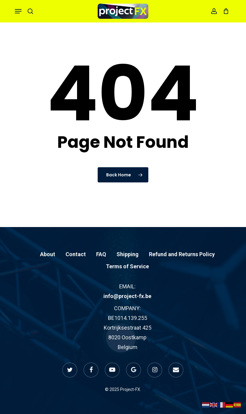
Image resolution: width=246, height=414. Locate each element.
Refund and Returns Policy (182, 254)
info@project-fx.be (127, 296)
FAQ (101, 254)
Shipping (127, 254)
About (47, 254)
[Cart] (224, 11)
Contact (76, 254)
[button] (18, 11)
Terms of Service (127, 266)
